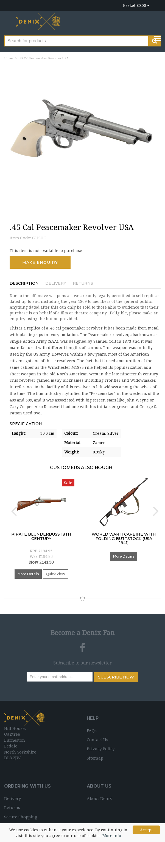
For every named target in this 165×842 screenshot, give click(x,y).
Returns (83, 283)
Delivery (55, 283)
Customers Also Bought (82, 467)
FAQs (92, 730)
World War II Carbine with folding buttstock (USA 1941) (124, 538)
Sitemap (95, 758)
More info (111, 835)
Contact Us (97, 739)
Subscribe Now (116, 677)
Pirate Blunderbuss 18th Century (41, 536)
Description (24, 283)
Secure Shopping (20, 816)
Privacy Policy (100, 748)
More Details (28, 574)
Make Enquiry (40, 262)
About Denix (99, 798)
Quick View (55, 574)
